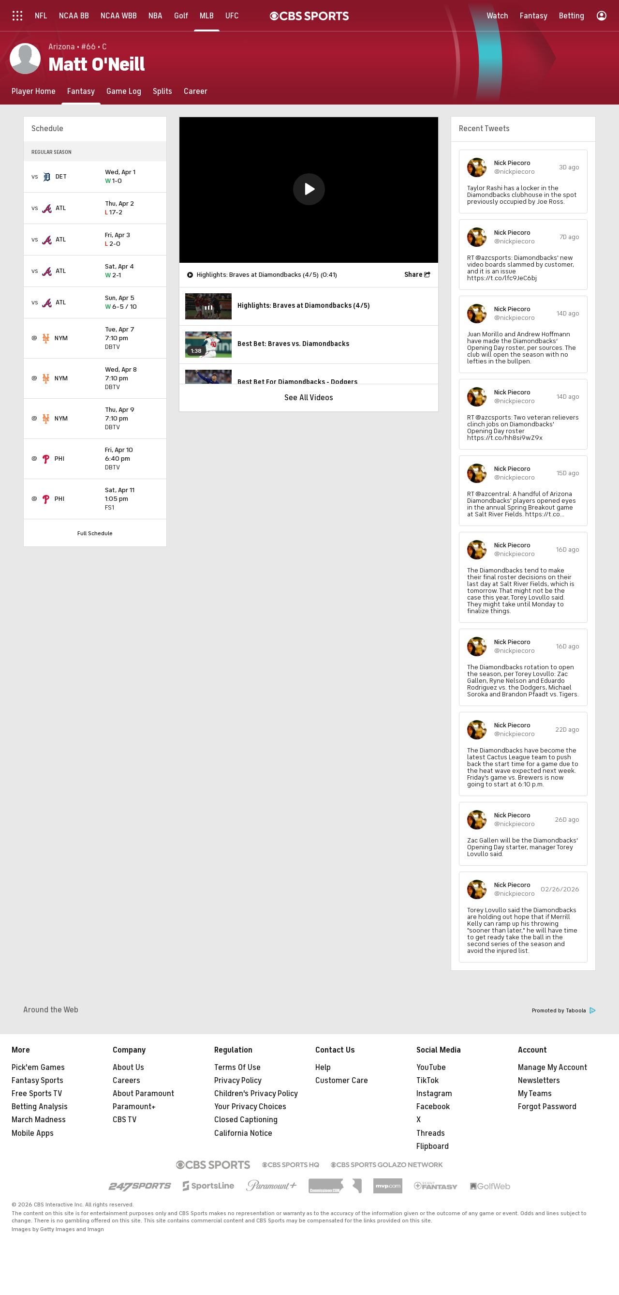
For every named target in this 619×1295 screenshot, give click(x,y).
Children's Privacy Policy (256, 1094)
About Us (128, 1067)
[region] (308, 190)
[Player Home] (33, 91)
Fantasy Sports (37, 1080)
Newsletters (539, 1080)
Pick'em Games (38, 1067)
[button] (309, 189)
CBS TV (125, 1120)
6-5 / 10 (132, 303)
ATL (61, 208)
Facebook (433, 1107)
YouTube (431, 1067)
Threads (430, 1133)
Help (323, 1067)
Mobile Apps (33, 1133)
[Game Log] (124, 91)
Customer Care (341, 1080)
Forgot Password (547, 1107)
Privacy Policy (238, 1080)
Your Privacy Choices (250, 1107)
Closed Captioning (246, 1120)
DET (61, 176)
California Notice (243, 1133)
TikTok (427, 1080)
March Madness (39, 1120)
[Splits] (162, 91)
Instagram (434, 1094)
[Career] (195, 91)
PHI (59, 458)
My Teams (535, 1094)
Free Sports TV (37, 1094)
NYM (61, 338)
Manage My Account (552, 1067)
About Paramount (143, 1094)
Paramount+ (134, 1107)
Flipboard (432, 1146)
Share (413, 275)
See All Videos (308, 398)
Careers (126, 1080)
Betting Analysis (40, 1107)
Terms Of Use (237, 1067)
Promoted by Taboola (564, 1011)
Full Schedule (95, 533)
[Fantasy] (81, 91)
